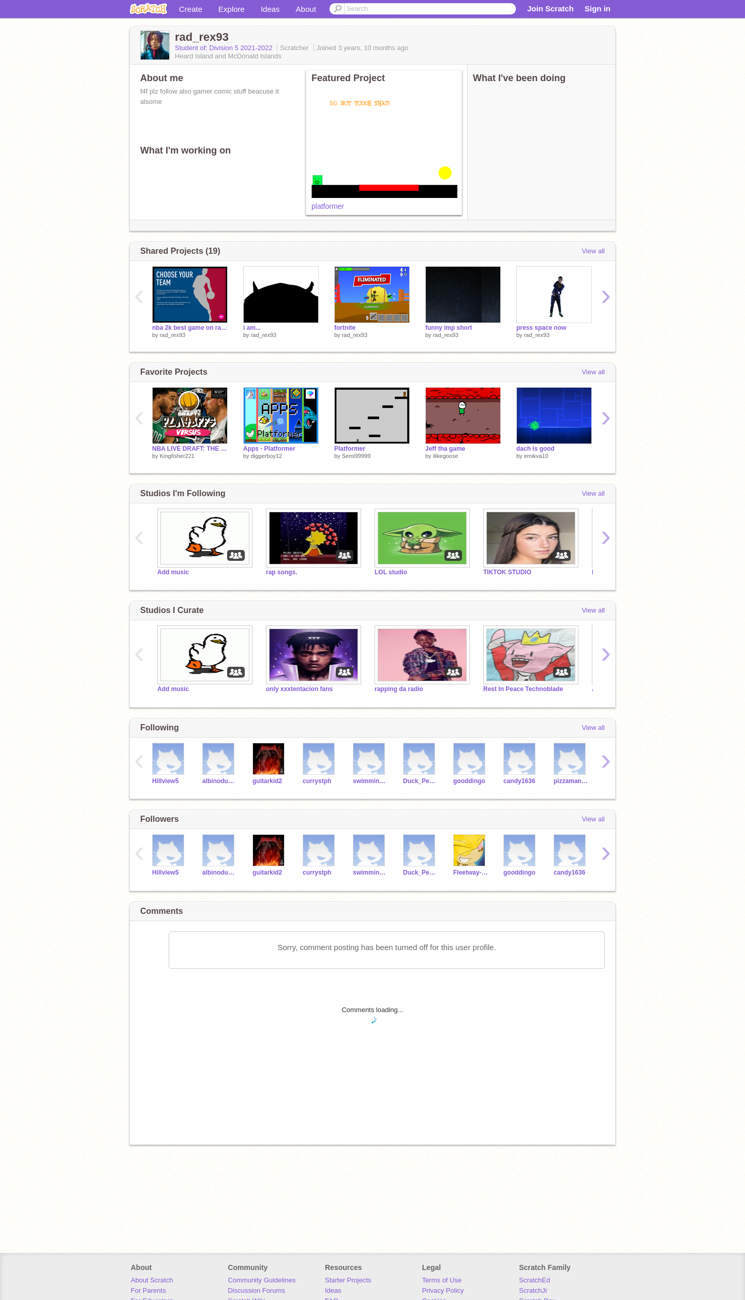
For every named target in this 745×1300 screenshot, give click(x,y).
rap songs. (281, 572)
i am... (252, 327)
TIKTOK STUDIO (507, 572)
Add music (173, 572)
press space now (541, 327)
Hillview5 (165, 781)
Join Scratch (550, 8)
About (306, 9)
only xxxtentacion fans (299, 689)
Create (190, 9)
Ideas (270, 9)
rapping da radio (399, 689)
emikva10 (536, 456)
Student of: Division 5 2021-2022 (224, 48)
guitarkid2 (267, 781)
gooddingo (469, 781)
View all (593, 251)
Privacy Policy (443, 1290)
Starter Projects (348, 1280)
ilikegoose (445, 456)
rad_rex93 (173, 335)
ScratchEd (534, 1280)
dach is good (535, 448)
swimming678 (370, 781)
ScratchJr (533, 1290)
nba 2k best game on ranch (190, 327)
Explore (231, 9)
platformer (327, 206)
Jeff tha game (445, 448)
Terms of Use (442, 1280)
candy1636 (519, 781)
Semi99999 (356, 456)
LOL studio (391, 572)
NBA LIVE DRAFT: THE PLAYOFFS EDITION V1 (190, 448)
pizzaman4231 (571, 781)
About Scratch (152, 1280)
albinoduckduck (219, 781)
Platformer (349, 448)
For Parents (148, 1290)
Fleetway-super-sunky (470, 872)
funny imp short (448, 327)
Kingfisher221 (177, 456)
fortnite (344, 327)
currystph (317, 781)
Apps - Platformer (269, 448)
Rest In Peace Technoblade (523, 689)
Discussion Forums (256, 1290)
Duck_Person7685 (420, 781)
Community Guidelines (261, 1280)
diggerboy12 (266, 456)
